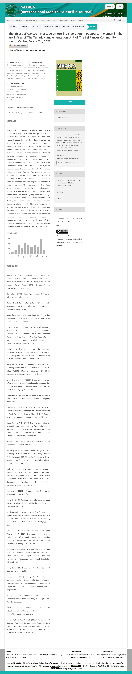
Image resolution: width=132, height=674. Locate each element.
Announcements (67, 20)
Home (9, 20)
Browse (19, 20)
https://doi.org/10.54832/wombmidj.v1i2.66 (24, 374)
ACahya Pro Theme (74, 668)
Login (120, 6)
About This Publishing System (114, 655)
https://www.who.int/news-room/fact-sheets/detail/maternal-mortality (22, 612)
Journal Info (31, 20)
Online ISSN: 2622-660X (112, 14)
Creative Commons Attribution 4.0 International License (104, 666)
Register (110, 6)
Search (117, 20)
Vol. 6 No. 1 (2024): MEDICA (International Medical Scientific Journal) (58, 27)
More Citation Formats (66, 162)
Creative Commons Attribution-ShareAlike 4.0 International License (69, 242)
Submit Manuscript (48, 20)
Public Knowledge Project (113, 657)
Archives (23, 27)
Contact (81, 20)
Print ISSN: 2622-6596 (113, 16)
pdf (70, 102)
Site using (63, 668)
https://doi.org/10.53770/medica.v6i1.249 (27, 50)
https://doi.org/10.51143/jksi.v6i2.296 (21, 436)
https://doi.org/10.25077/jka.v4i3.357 (21, 485)
